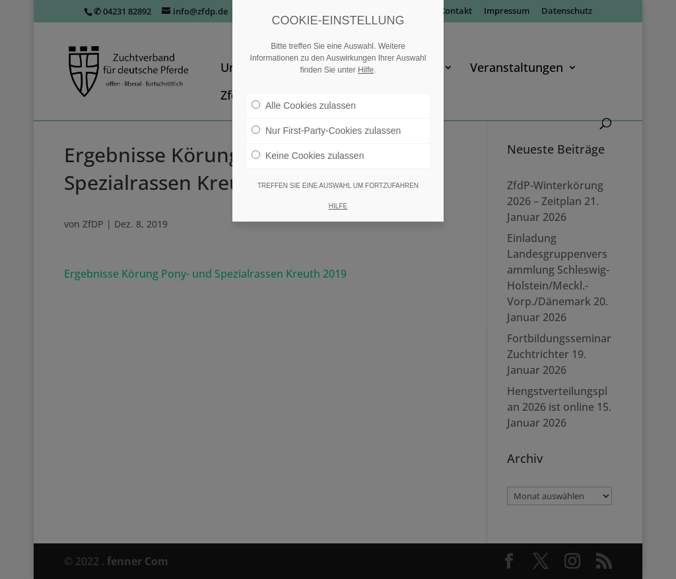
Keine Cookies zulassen (308, 155)
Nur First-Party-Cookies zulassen (326, 130)
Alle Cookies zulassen (304, 105)
